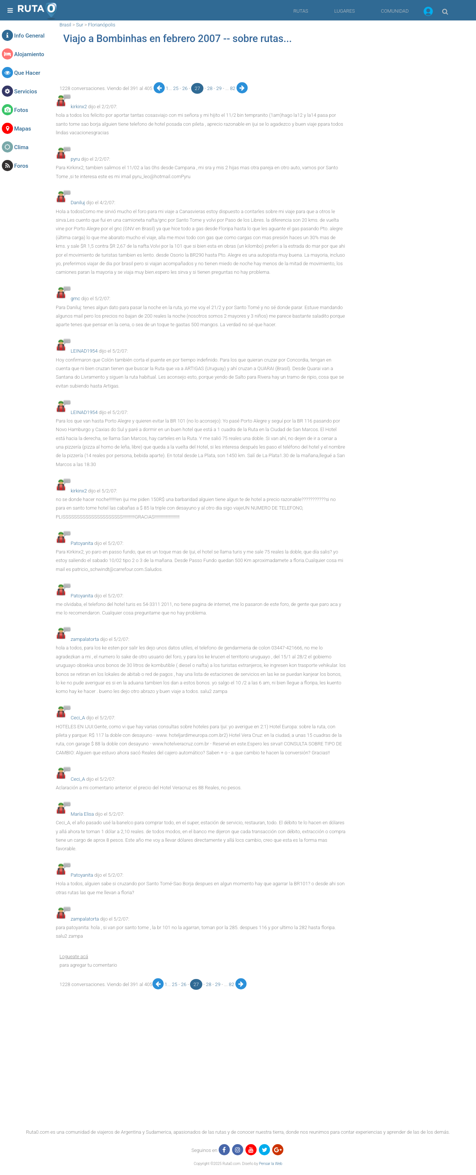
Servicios (25, 91)
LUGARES (344, 11)
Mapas (22, 128)
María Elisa (82, 814)
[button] (428, 13)
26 (185, 88)
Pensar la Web (270, 1164)
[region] (201, 65)
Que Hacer (27, 73)
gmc (75, 298)
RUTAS (300, 11)
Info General (29, 35)
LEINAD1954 (84, 351)
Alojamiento (29, 54)
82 (233, 88)
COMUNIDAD (395, 11)
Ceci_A (78, 717)
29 (219, 88)
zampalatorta (85, 639)
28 (210, 88)
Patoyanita (82, 543)
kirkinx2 (79, 106)
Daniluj (78, 202)
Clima (21, 147)
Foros (21, 166)
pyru (75, 159)
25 (176, 88)
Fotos (21, 110)
